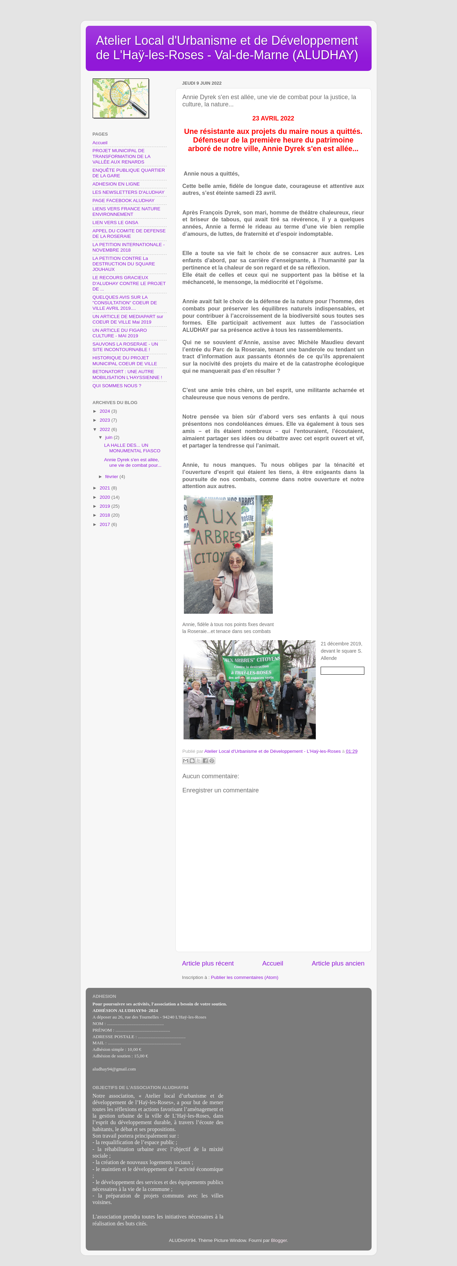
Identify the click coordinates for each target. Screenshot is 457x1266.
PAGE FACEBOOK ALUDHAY (124, 200)
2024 (105, 411)
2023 (105, 420)
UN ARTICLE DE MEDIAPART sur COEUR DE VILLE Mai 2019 (128, 319)
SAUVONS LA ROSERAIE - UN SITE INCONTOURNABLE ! (125, 346)
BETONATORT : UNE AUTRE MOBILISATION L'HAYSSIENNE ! (127, 374)
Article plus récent (208, 963)
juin (109, 437)
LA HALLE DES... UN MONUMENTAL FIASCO (132, 448)
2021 (105, 487)
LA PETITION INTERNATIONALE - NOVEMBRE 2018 (129, 247)
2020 (105, 497)
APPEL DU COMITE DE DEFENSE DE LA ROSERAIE (129, 233)
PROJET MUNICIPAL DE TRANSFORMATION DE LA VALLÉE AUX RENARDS (121, 156)
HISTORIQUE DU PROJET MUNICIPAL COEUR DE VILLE (125, 360)
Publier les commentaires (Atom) (245, 977)
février (112, 476)
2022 (105, 429)
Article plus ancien (338, 963)
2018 (105, 515)
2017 (105, 524)
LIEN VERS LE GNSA (115, 222)
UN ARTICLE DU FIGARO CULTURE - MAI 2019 (120, 333)
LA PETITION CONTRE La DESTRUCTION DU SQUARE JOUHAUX (124, 264)
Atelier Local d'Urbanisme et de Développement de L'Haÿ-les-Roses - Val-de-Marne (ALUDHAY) (227, 47)
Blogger (279, 1240)
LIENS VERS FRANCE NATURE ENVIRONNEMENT (126, 211)
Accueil (272, 963)
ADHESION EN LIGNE (116, 184)
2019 (105, 506)
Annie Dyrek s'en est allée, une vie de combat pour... (133, 462)
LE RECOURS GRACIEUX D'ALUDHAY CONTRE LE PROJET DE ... (129, 283)
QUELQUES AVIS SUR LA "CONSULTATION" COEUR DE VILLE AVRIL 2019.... (125, 303)
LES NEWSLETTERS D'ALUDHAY (129, 192)
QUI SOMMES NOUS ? (117, 385)
